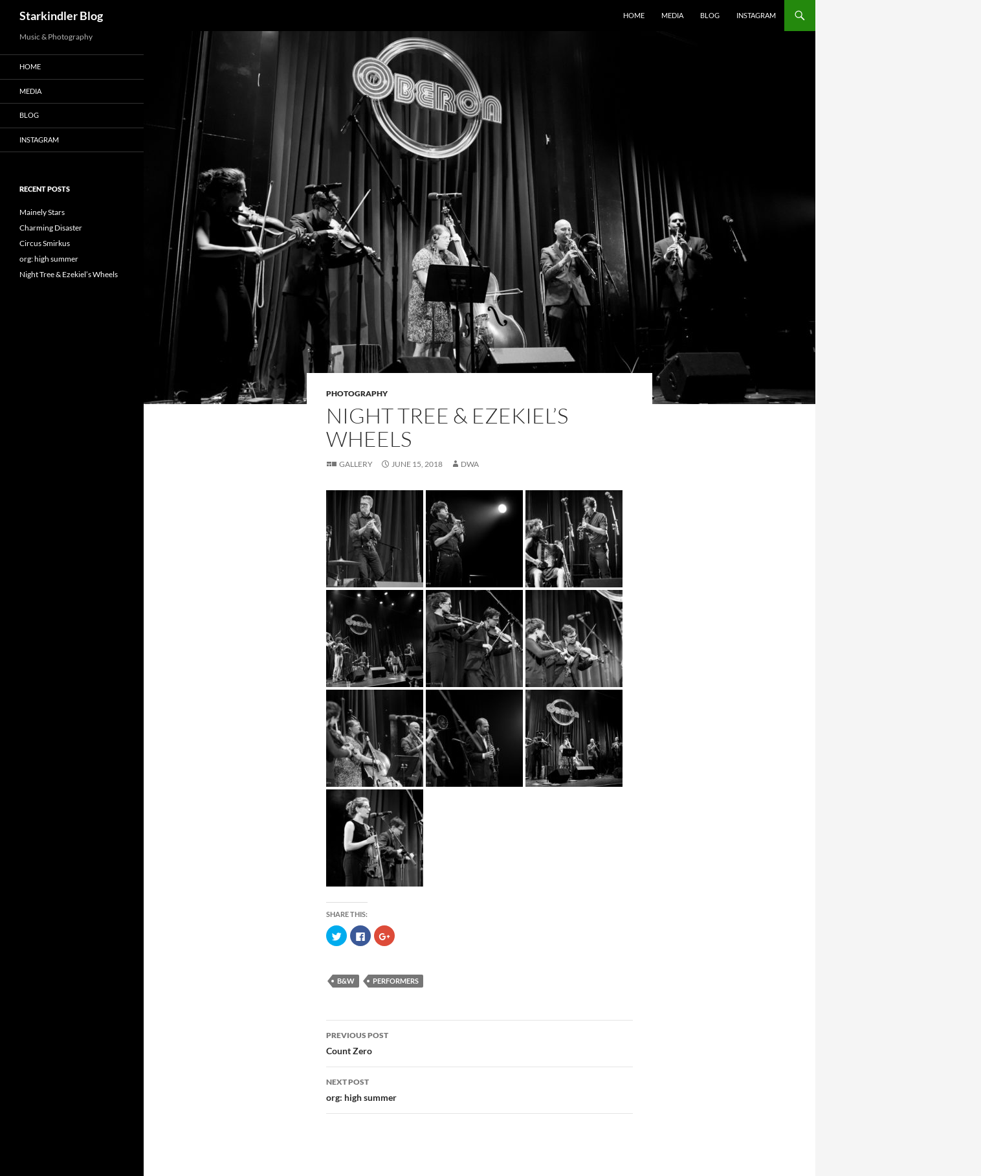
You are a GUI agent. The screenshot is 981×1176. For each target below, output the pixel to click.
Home (634, 15)
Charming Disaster (50, 227)
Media (672, 15)
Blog (710, 15)
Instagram (756, 15)
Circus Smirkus (44, 243)
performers (396, 981)
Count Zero (479, 1042)
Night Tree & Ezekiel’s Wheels (68, 274)
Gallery (356, 464)
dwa (470, 464)
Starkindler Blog (61, 15)
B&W (346, 981)
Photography (357, 393)
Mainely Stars (42, 212)
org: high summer (479, 1088)
